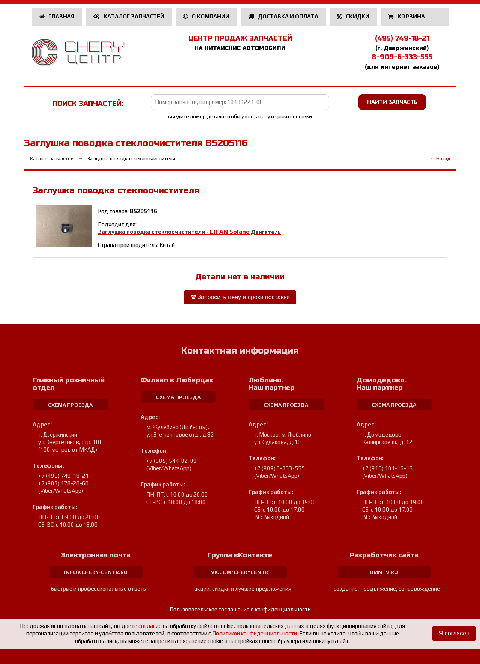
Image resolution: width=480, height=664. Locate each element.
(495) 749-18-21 (402, 38)
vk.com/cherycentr (239, 572)
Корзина (407, 16)
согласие (150, 626)
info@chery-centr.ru (96, 572)
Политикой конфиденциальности (254, 633)
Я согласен (454, 633)
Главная (57, 16)
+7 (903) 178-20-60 (63, 483)
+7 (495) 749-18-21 (63, 476)
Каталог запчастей (128, 16)
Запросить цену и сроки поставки (240, 297)
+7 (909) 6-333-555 (279, 468)
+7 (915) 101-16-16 (387, 468)
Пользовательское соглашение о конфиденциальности (240, 609)
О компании (206, 16)
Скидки (353, 16)
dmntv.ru (384, 572)
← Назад (440, 158)
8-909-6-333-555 (402, 57)
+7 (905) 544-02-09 (171, 461)
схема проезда (70, 405)
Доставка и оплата (283, 16)
